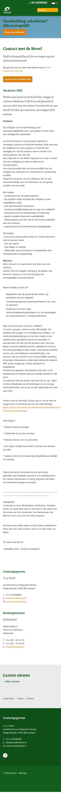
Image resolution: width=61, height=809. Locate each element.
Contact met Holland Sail (17, 79)
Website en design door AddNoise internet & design (11, 778)
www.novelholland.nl (16, 601)
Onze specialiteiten (14, 32)
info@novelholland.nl (16, 598)
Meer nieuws (11, 681)
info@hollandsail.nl (15, 647)
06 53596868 (37, 2)
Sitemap (22, 773)
